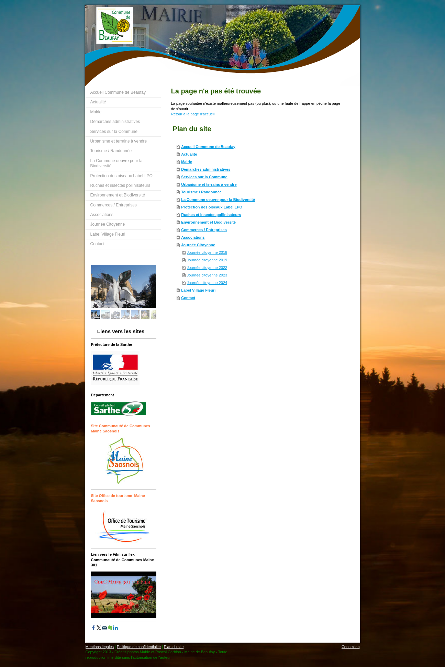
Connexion (351, 647)
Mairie (186, 162)
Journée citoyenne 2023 (207, 275)
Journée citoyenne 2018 (207, 252)
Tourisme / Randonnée (201, 192)
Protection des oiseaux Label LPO (211, 207)
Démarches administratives (205, 169)
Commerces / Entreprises (204, 230)
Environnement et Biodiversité (208, 222)
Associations (192, 237)
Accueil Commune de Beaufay (208, 147)
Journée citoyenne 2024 (207, 283)
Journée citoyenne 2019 (207, 260)
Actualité (189, 154)
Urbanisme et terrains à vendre (208, 184)
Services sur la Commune (204, 177)
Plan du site (173, 647)
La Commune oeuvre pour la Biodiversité (218, 199)
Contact (188, 298)
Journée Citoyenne (198, 245)
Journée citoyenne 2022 (207, 267)
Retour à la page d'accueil (193, 114)
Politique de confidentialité (139, 647)
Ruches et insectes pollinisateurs (211, 215)
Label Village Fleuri (198, 290)
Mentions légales (100, 647)
